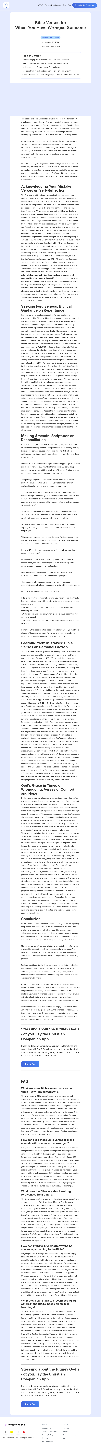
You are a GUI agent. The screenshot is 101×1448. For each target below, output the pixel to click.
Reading (66, 1428)
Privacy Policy (47, 1435)
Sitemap (45, 1438)
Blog (69, 5)
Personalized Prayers (53, 5)
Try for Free (30, 1064)
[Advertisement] (50, 99)
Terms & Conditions (49, 1431)
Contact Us (46, 1428)
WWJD (40, 5)
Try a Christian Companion (84, 5)
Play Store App (47, 1441)
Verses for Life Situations (50, 37)
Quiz (64, 5)
